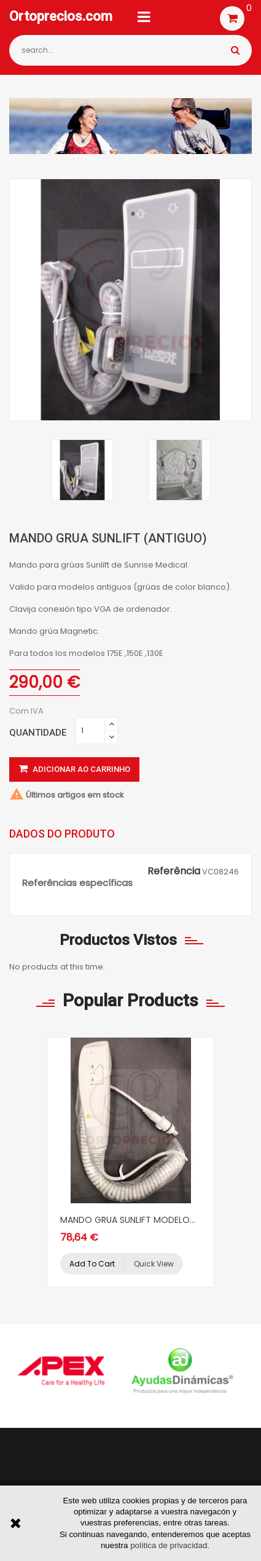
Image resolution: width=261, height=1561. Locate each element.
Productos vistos (118, 940)
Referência (173, 871)
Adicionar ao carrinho (74, 769)
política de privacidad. (169, 1545)
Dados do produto (62, 833)
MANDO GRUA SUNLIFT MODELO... (127, 1220)
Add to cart (92, 1263)
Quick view (154, 1263)
